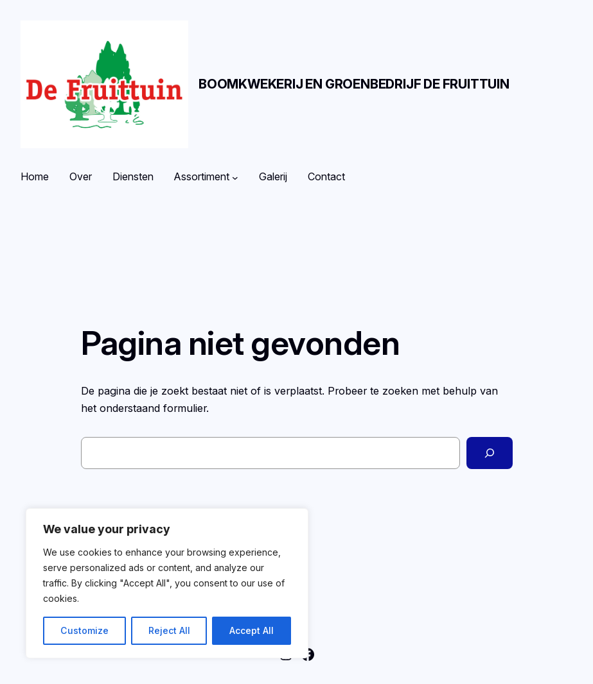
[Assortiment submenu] (235, 177)
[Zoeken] (489, 453)
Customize (84, 630)
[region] (167, 583)
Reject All (169, 630)
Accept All (251, 630)
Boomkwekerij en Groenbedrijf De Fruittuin (354, 84)
